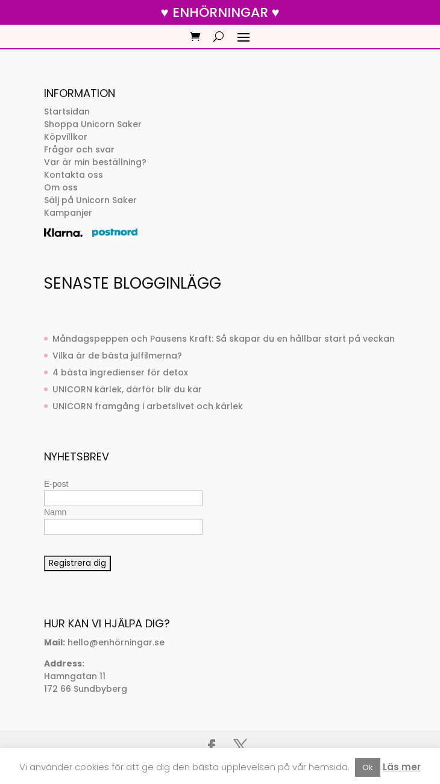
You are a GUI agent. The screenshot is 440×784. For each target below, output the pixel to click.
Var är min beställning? (95, 162)
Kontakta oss (73, 175)
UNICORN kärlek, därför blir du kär (127, 389)
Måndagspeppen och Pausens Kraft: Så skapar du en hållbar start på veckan (223, 339)
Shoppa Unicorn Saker (93, 124)
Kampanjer (68, 213)
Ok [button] (367, 767)
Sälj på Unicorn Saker (90, 200)
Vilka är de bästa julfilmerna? (117, 356)
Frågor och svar (79, 149)
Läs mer (402, 766)
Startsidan (67, 111)
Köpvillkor (65, 137)
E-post (56, 484)
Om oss (61, 187)
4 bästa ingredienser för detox (120, 372)
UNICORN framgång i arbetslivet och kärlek (147, 406)
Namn (55, 512)
